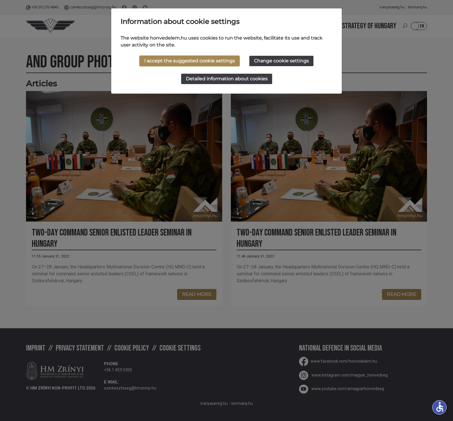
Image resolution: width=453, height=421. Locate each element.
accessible (439, 407)
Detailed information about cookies (227, 78)
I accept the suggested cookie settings (189, 61)
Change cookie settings (281, 61)
